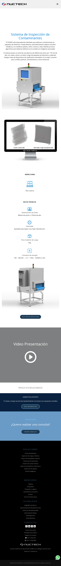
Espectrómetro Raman (30, 513)
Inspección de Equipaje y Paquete (30, 458)
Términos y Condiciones (30, 551)
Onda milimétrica (30, 518)
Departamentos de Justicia (30, 492)
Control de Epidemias (30, 453)
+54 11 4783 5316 (31, 538)
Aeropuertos (30, 486)
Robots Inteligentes (30, 471)
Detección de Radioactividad (30, 510)
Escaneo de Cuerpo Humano (30, 463)
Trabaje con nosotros (30, 535)
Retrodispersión (30, 515)
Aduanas (30, 484)
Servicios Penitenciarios (30, 497)
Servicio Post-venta (30, 530)
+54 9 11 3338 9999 (31, 540)
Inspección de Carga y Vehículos (30, 456)
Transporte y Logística (30, 489)
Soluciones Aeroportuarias (30, 461)
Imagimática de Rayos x (30, 505)
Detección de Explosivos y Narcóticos (30, 466)
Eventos (30, 494)
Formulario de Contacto (30, 533)
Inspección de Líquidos (30, 469)
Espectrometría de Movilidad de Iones (30, 508)
